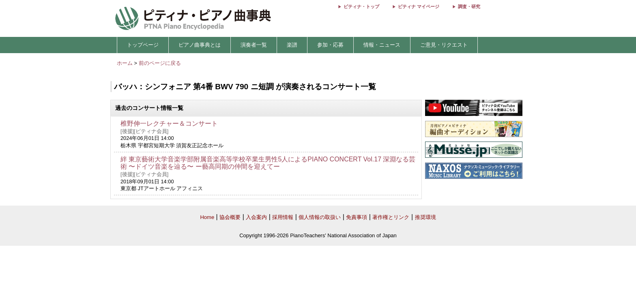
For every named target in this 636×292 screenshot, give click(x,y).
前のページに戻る (160, 63)
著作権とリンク (390, 217)
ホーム (125, 63)
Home (207, 217)
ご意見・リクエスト (444, 45)
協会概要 (230, 217)
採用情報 (282, 217)
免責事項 (356, 217)
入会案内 (256, 217)
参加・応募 (330, 45)
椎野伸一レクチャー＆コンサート (169, 123)
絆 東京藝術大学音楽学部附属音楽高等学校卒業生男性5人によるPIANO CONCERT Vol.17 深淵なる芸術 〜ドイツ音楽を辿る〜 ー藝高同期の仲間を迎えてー (267, 163)
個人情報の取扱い (320, 217)
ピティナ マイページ (418, 6)
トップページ (143, 45)
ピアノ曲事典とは (199, 45)
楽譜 (292, 45)
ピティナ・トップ (361, 6)
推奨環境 (425, 217)
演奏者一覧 (254, 45)
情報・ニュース (381, 45)
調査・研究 (469, 6)
